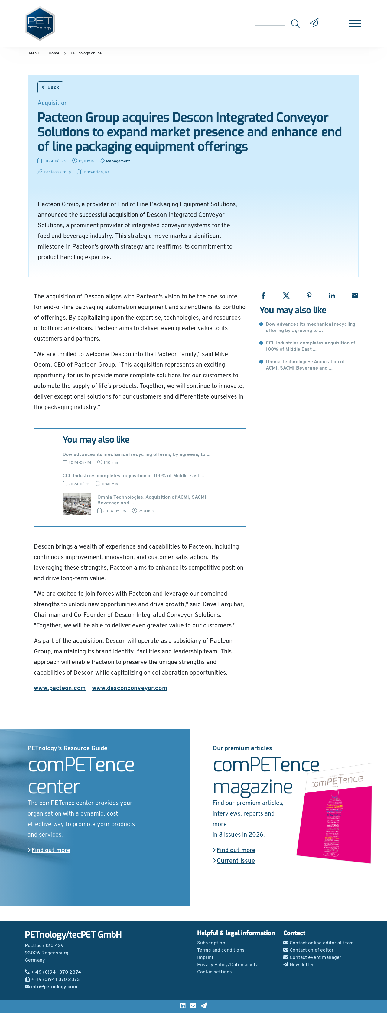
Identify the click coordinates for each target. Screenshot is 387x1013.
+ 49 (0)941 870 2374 (53, 972)
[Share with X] (286, 295)
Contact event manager (312, 957)
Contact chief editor (308, 950)
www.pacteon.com (60, 689)
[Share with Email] (355, 295)
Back (50, 87)
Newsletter (298, 965)
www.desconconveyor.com (129, 689)
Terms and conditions (221, 950)
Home (54, 53)
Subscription (211, 943)
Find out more (49, 851)
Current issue (234, 861)
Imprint (205, 957)
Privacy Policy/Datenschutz (227, 965)
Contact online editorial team (318, 943)
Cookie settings (214, 972)
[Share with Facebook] (263, 295)
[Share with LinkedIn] (332, 295)
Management (118, 161)
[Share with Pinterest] (309, 295)
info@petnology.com (51, 987)
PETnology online (86, 53)
